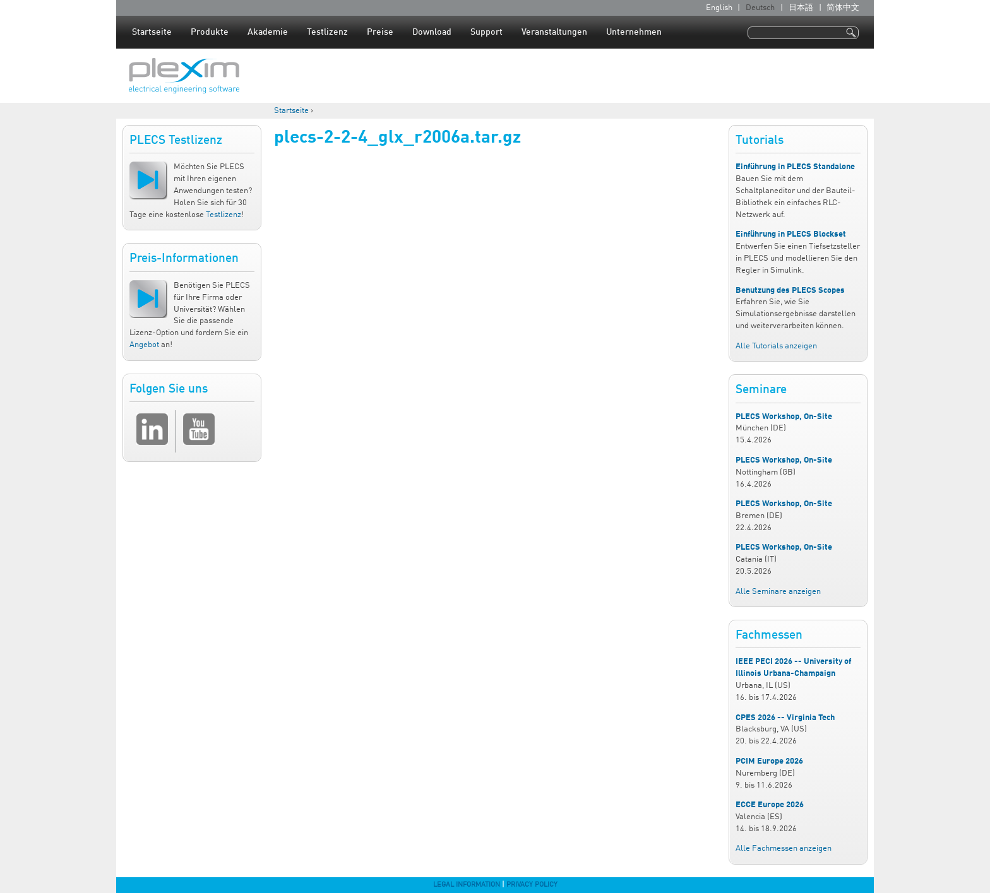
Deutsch (760, 8)
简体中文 (842, 8)
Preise (380, 32)
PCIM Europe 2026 (769, 761)
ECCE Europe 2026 (770, 805)
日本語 (801, 8)
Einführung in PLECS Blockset (791, 234)
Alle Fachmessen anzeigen (784, 848)
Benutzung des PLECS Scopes (790, 291)
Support (486, 32)
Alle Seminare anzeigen (778, 592)
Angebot (144, 345)
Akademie (268, 32)
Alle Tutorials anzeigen (776, 346)
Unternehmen (634, 32)
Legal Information (466, 885)
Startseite (152, 32)
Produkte (210, 32)
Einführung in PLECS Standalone (795, 167)
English (719, 8)
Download (431, 32)
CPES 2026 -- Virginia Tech (785, 718)
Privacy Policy (532, 885)
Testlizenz (327, 32)
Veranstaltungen (554, 32)
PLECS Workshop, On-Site (784, 417)
